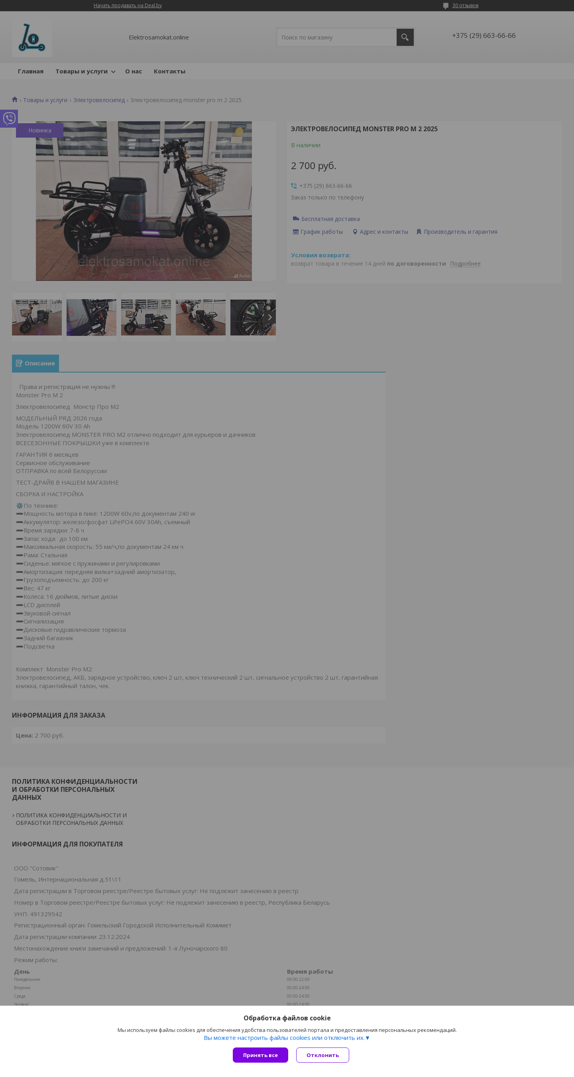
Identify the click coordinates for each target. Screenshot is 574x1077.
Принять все (260, 1055)
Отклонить (323, 1055)
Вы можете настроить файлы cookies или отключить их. (284, 1037)
